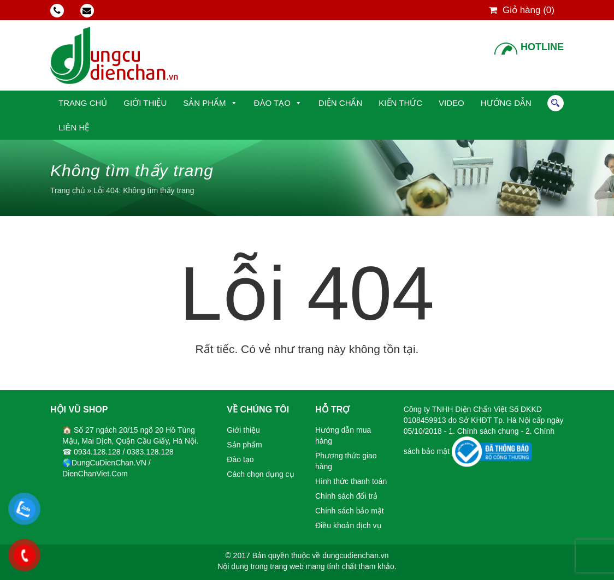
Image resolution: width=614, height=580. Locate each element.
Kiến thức (400, 102)
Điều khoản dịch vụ (348, 525)
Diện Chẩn (340, 102)
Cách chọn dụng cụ (260, 474)
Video (451, 102)
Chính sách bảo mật (349, 510)
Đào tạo (272, 102)
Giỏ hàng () (521, 10)
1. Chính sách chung (484, 431)
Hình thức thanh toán (351, 481)
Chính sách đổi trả (346, 496)
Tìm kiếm (555, 103)
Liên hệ (73, 127)
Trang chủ (82, 102)
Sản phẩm (204, 102)
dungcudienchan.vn (355, 555)
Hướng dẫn (506, 102)
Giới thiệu (145, 102)
